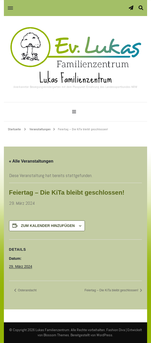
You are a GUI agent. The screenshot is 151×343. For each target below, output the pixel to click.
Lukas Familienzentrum (75, 78)
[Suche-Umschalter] (141, 7)
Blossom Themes (56, 335)
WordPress (104, 335)
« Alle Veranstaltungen (31, 161)
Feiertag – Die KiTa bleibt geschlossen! (112, 290)
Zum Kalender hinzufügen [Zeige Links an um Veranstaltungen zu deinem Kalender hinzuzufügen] (48, 226)
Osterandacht (27, 290)
